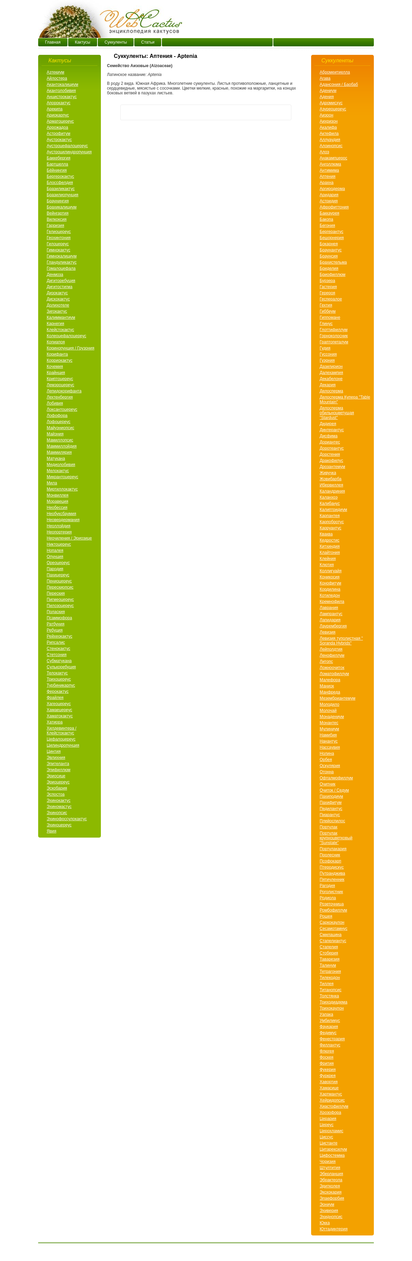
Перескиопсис (60, 587)
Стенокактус (58, 648)
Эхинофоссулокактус (67, 818)
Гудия (325, 348)
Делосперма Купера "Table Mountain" (345, 399)
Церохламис (331, 1130)
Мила (52, 483)
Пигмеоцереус (60, 599)
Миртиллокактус (62, 489)
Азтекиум (55, 72)
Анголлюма (330, 164)
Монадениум (332, 716)
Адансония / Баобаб (339, 84)
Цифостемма (332, 1155)
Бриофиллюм (333, 274)
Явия (51, 831)
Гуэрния (327, 360)
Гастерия (328, 286)
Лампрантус (331, 613)
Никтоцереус (59, 544)
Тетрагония (330, 971)
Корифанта (57, 354)
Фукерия (328, 1069)
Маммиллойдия (62, 446)
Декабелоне (331, 378)
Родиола (328, 898)
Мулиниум (329, 729)
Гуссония (328, 354)
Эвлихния (56, 757)
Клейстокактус (60, 329)
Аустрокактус (59, 139)
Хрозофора (330, 1112)
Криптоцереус (60, 378)
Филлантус (330, 1045)
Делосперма (331, 391)
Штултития (330, 1167)
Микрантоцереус (62, 476)
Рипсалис (56, 642)
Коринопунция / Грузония (70, 348)
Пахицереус (58, 575)
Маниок (327, 686)
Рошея (326, 916)
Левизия (327, 632)
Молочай (328, 710)
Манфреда (330, 692)
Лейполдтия (331, 649)
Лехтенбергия (60, 397)
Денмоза (55, 274)
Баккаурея (329, 213)
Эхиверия (329, 1210)
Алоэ (324, 152)
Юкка (325, 1222)
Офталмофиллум (336, 778)
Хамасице (329, 1088)
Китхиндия (330, 546)
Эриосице (56, 776)
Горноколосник (334, 335)
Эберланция (331, 1173)
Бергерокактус (60, 176)
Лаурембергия (333, 626)
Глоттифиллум (334, 329)
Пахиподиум (331, 796)
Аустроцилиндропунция (69, 152)
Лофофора (57, 415)
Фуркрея (328, 1075)
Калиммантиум (61, 317)
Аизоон (326, 115)
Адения (327, 96)
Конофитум (330, 583)
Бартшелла (57, 164)
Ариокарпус (58, 115)
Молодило (329, 704)
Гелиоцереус (59, 231)
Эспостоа (56, 794)
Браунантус (331, 250)
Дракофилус (331, 460)
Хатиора (55, 722)
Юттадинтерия (334, 1229)
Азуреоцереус (333, 109)
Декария (328, 385)
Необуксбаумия (61, 513)
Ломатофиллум (334, 673)
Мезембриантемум (337, 698)
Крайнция (56, 372)
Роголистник (331, 891)
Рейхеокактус (59, 636)
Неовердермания (63, 519)
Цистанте (328, 1143)
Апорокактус (59, 102)
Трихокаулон (332, 1008)
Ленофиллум (332, 655)
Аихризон (329, 121)
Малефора (330, 680)
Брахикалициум (62, 207)
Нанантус (329, 741)
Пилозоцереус (60, 605)
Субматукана (59, 660)
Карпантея (330, 515)
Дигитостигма (59, 286)
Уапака (326, 1014)
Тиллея (327, 983)
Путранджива (332, 873)
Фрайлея (55, 697)
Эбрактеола (331, 1180)
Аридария (329, 194)
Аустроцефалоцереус (67, 145)
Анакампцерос (333, 158)
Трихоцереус (59, 679)
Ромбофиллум (333, 910)
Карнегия (55, 323)
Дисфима (328, 436)
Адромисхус (331, 102)
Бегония (327, 225)
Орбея (326, 759)
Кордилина (330, 589)
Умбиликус (330, 1020)
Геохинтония (59, 237)
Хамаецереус (59, 709)
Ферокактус (57, 691)
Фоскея (326, 1057)
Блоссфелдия (60, 182)
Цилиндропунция (63, 745)
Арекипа (54, 109)
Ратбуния (55, 624)
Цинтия (54, 751)
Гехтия (326, 305)
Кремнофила (332, 601)
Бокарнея (329, 244)
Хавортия (329, 1081)
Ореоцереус (58, 562)
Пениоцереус (59, 581)
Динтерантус (332, 429)
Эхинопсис (57, 812)
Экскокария (330, 1192)
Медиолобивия (61, 464)
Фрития (327, 1063)
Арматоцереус (60, 121)
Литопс (326, 661)
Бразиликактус (61, 188)
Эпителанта (58, 763)
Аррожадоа (57, 127)
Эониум (327, 1204)
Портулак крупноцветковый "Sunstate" (336, 838)
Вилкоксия (56, 219)
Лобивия (55, 403)
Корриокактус (59, 360)
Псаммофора (59, 618)
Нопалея (55, 550)
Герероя (327, 293)
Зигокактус (57, 311)
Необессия (57, 507)
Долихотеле (58, 305)
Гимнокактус (58, 250)
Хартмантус (331, 1094)
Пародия (55, 568)
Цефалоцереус (61, 739)
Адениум (328, 90)
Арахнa (327, 182)
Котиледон (330, 595)
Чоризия (328, 1161)
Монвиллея (57, 495)
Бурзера (327, 280)
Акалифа (328, 127)
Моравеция (57, 501)
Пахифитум (330, 802)
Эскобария (57, 788)
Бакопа (326, 219)
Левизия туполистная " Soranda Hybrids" (341, 640)
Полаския (56, 611)
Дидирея (328, 423)
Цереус (327, 1124)
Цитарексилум (333, 1149)
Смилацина (330, 934)
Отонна (327, 771)
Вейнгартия (57, 213)
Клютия (327, 564)
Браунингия (58, 201)
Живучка (328, 472)
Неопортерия (59, 532)
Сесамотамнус (333, 928)
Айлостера (57, 78)
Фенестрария (332, 1039)
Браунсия (329, 256)
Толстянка (329, 996)
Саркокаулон (332, 922)
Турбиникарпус (61, 685)
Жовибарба (330, 479)
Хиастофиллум (334, 1106)
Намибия (328, 735)
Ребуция (55, 630)
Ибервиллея (331, 485)
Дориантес (330, 442)
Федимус (328, 1032)
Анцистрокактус (62, 96)
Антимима (329, 170)
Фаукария (329, 1026)
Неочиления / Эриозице (69, 538)
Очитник (327, 784)
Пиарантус (330, 814)
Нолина (327, 753)
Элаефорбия (332, 1198)
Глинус (326, 323)
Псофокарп (330, 861)
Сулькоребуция (61, 667)
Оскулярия (330, 765)
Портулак (328, 827)
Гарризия (55, 225)
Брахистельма (333, 262)
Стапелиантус (333, 940)
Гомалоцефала (61, 268)
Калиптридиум (333, 509)
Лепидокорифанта (64, 391)
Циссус (326, 1137)
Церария (328, 1118)
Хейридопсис (332, 1100)
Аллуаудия (330, 139)
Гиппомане (330, 317)
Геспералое (331, 299)
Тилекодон (330, 977)
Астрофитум (58, 133)
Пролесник (330, 855)
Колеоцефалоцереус (66, 335)
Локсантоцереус (62, 409)
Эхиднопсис (331, 1216)
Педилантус (331, 808)
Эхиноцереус (59, 825)
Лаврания (329, 607)
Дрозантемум (332, 466)
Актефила (329, 133)
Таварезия (329, 959)
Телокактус (57, 673)
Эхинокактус (59, 800)
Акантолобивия (61, 90)
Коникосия (329, 577)
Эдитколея (330, 1186)
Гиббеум (328, 311)
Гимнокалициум (62, 256)
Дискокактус (58, 299)
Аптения (327, 176)
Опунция (55, 556)
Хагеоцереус (59, 703)
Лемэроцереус (60, 385)
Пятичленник (332, 879)
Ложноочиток (332, 667)
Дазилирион (331, 366)
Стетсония (56, 654)
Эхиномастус (59, 806)
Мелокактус (58, 470)
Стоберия (329, 953)
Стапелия (329, 947)
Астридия (329, 201)
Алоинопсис (331, 145)
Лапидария (330, 620)
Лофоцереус (59, 421)
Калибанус (330, 503)
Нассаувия (330, 747)
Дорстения (330, 454)
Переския (56, 593)
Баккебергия (58, 158)
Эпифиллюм (59, 769)
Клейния (328, 558)
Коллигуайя (330, 571)
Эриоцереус (58, 782)
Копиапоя (56, 342)
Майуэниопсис (60, 427)
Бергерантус (331, 231)
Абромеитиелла (335, 72)
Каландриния (332, 491)
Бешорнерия (332, 237)
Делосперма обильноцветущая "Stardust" (337, 413)
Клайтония (330, 552)
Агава (325, 78)
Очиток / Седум (334, 790)
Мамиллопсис (60, 440)
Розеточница (332, 904)
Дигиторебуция (61, 280)
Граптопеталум (334, 342)
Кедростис (329, 540)
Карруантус (330, 528)
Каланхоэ (329, 497)
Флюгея (327, 1051)
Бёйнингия (57, 170)
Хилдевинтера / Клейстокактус (61, 730)
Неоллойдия (58, 526)
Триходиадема (333, 1002)
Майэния (55, 434)
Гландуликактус (62, 262)
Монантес (329, 722)
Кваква (326, 534)
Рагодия (327, 885)
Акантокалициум (62, 84)
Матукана (56, 458)
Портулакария (333, 848)
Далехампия (331, 372)
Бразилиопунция (62, 194)
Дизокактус (57, 293)
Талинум (328, 965)
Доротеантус (332, 448)
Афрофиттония (334, 207)
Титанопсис (330, 989)
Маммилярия (59, 452)
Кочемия (55, 366)
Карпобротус (332, 521)
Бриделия (329, 268)
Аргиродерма (332, 188)
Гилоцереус (58, 244)
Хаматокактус (60, 716)
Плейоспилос (332, 821)
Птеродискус (332, 867)
